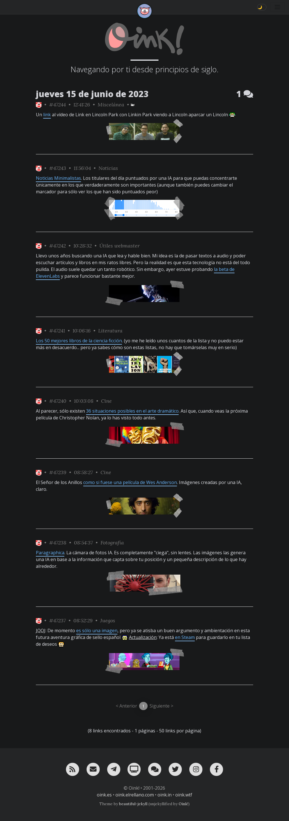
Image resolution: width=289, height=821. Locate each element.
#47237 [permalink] (57, 620)
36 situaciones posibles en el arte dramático (132, 411)
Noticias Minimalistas (58, 178)
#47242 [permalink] (57, 245)
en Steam (185, 637)
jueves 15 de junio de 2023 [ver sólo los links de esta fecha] (92, 93)
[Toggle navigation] (277, 7)
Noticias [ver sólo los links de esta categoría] (108, 168)
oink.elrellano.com (134, 795)
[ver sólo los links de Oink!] (38, 104)
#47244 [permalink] (57, 104)
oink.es (104, 795)
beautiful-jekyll (133, 803)
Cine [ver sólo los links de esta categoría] (106, 401)
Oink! (183, 803)
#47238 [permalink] (57, 542)
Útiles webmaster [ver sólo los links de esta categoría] (119, 245)
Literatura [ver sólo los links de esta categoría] (110, 330)
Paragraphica (50, 552)
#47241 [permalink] (57, 330)
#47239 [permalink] (57, 472)
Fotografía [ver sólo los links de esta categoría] (112, 542)
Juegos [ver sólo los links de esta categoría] (107, 620)
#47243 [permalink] (57, 168)
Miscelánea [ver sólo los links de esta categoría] (111, 104)
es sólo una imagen (96, 630)
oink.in (164, 795)
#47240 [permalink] (57, 401)
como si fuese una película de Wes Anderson (130, 482)
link (47, 114)
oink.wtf (183, 795)
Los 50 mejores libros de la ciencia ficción (79, 341)
